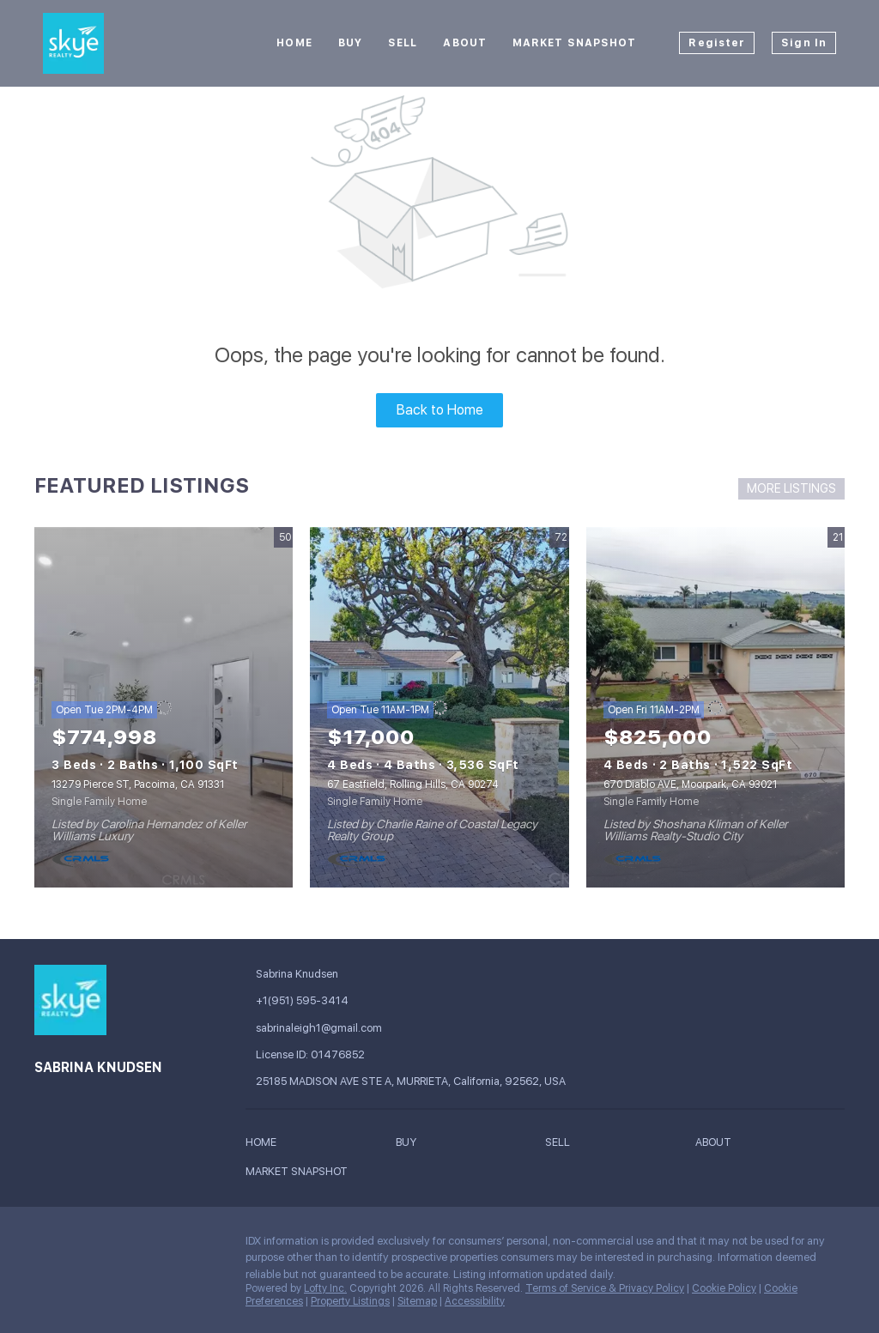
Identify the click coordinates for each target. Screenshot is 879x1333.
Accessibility (475, 1301)
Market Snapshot (574, 43)
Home (294, 43)
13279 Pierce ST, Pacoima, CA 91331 (138, 785)
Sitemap (417, 1301)
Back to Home (440, 410)
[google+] (81, 1245)
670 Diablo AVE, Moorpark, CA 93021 (690, 785)
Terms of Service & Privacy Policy (604, 1288)
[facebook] (47, 1245)
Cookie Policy (724, 1288)
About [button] (465, 43)
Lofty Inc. (325, 1288)
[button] (265, 1144)
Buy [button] (350, 43)
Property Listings (350, 1301)
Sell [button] (402, 43)
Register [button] (716, 43)
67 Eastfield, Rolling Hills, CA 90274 (413, 785)
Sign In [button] (804, 43)
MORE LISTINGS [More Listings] (791, 488)
